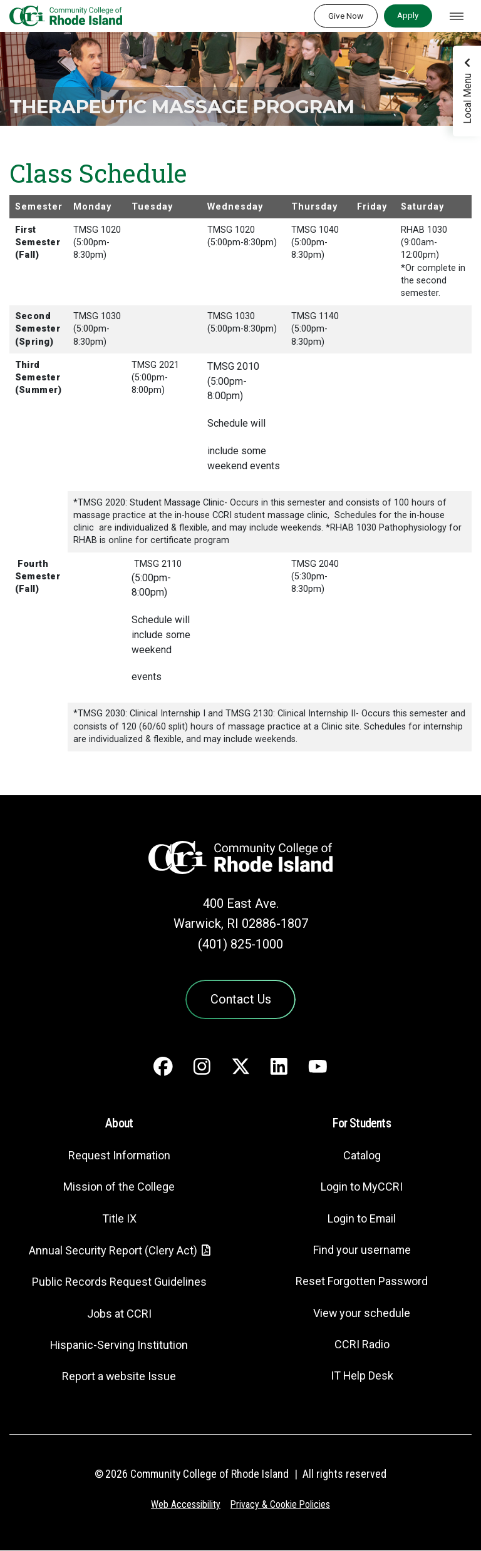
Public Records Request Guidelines (119, 1283)
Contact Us (240, 999)
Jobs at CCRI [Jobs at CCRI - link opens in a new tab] (119, 1314)
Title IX (119, 1219)
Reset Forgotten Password (361, 1282)
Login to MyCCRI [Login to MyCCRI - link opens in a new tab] (362, 1188)
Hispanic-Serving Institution (119, 1346)
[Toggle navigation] (457, 16)
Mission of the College (119, 1188)
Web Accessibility (185, 1506)
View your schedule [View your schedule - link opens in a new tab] (361, 1314)
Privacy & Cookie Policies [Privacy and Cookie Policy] (280, 1506)
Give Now (345, 16)
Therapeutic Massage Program (199, 106)
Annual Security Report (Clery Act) (113, 1251)
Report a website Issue (119, 1377)
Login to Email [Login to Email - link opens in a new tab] (361, 1219)
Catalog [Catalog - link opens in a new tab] (362, 1156)
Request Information (119, 1156)
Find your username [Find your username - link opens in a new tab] (362, 1251)
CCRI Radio (362, 1345)
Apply (407, 15)
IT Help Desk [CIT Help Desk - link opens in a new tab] (362, 1376)
